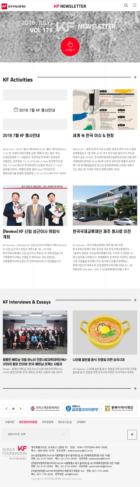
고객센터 (80, 422)
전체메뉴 (134, 5)
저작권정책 (47, 422)
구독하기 (70, 50)
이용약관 (9, 422)
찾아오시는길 (65, 422)
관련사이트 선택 (36, 434)
